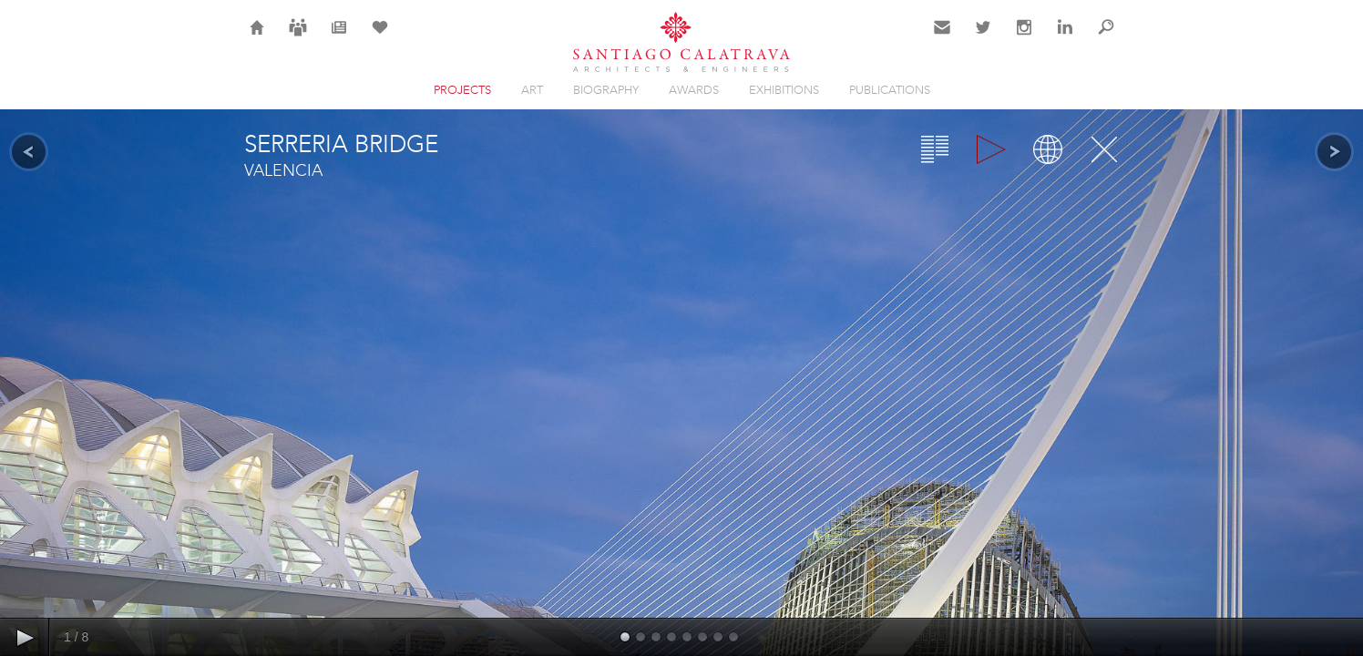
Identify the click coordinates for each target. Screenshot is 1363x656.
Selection (380, 38)
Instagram (1024, 38)
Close (1104, 149)
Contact (942, 38)
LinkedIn (1065, 38)
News (339, 38)
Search (1106, 38)
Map (1047, 149)
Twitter (983, 38)
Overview (934, 149)
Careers (298, 38)
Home (257, 38)
